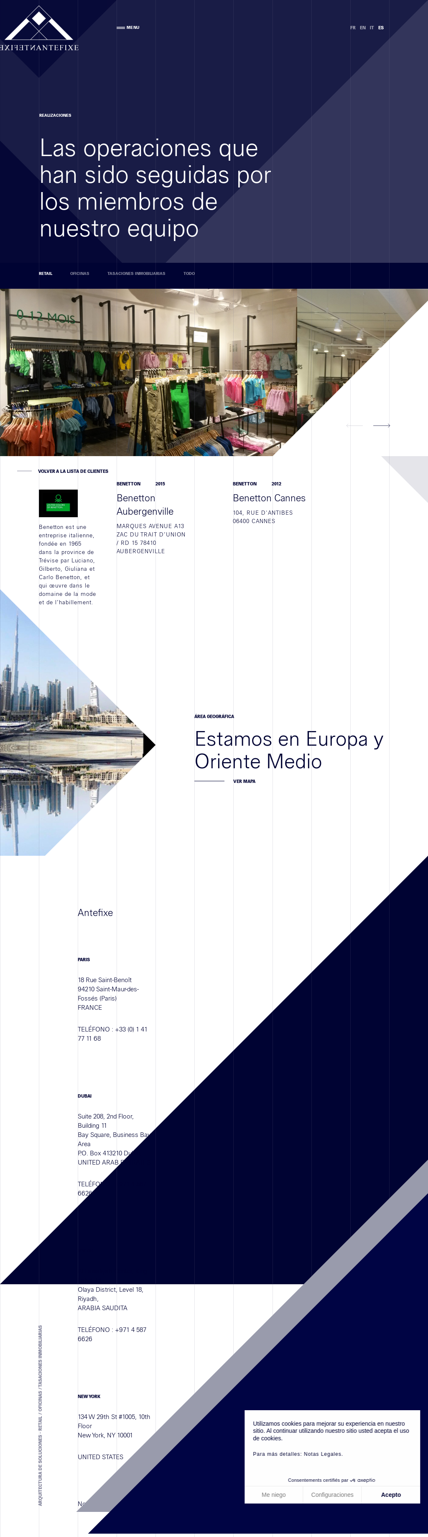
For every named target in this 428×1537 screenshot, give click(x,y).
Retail (45, 273)
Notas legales (97, 1528)
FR (353, 28)
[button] (354, 426)
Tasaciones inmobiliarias (136, 273)
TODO (189, 273)
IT (372, 28)
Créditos (128, 1528)
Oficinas (79, 273)
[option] (148, 372)
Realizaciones (48, 115)
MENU (128, 27)
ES (381, 28)
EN (363, 28)
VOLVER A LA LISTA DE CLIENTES (73, 471)
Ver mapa (244, 954)
